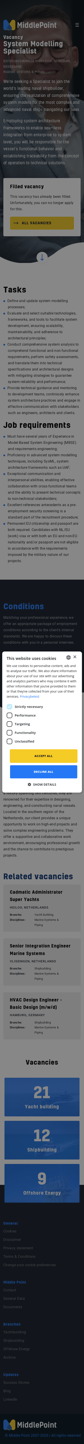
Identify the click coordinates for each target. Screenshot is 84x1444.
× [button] (74, 657)
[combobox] (68, 657)
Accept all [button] (43, 756)
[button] (42, 784)
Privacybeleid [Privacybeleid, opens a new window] (29, 697)
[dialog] (42, 722)
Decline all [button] (44, 772)
